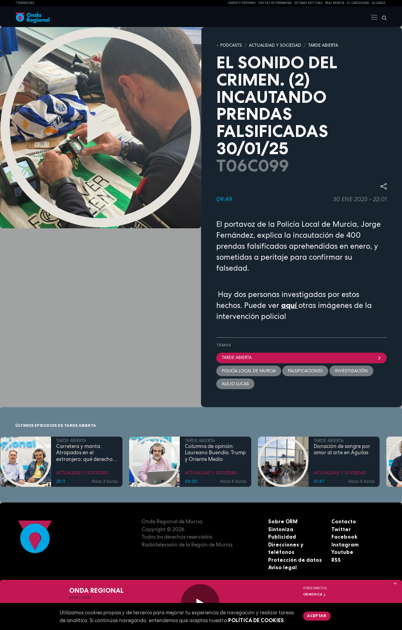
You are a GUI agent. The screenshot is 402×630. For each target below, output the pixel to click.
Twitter (341, 529)
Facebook (344, 536)
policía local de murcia (249, 370)
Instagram (345, 544)
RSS (336, 560)
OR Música (314, 594)
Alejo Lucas (235, 383)
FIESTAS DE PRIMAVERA (275, 3)
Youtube (342, 552)
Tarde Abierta (301, 357)
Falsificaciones (305, 370)
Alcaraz (379, 3)
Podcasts (231, 45)
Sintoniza (280, 529)
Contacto (343, 521)
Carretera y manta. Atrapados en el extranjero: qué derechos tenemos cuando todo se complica (85, 452)
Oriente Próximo (242, 3)
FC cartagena (358, 3)
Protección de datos (295, 560)
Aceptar (316, 615)
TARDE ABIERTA (323, 45)
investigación (351, 370)
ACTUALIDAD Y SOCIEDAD (275, 45)
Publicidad (282, 536)
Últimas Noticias (308, 3)
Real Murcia (334, 3)
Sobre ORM (283, 521)
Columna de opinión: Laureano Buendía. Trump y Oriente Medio (215, 452)
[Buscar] (382, 17)
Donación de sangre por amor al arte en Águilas (342, 449)
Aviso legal (282, 567)
